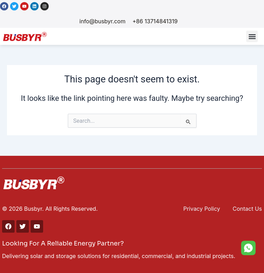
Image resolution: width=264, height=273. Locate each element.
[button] (252, 36)
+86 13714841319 (155, 21)
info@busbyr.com (102, 21)
